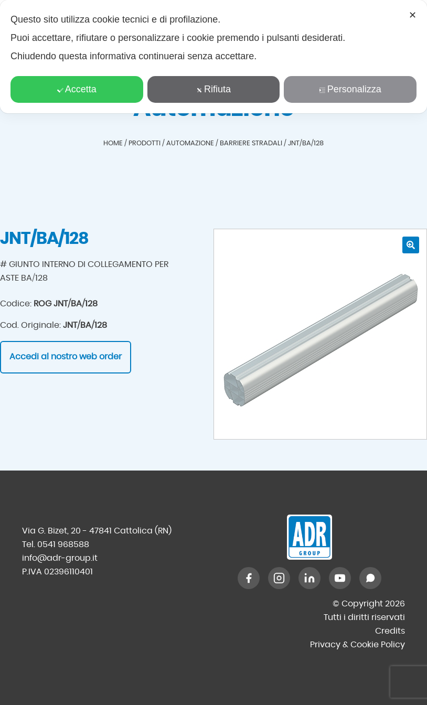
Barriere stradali (251, 143)
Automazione (190, 143)
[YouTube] (340, 578)
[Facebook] (249, 578)
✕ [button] (413, 15)
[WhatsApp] (370, 578)
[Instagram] (279, 578)
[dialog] (213, 56)
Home (113, 143)
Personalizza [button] (350, 89)
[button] (410, 245)
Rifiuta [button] (213, 89)
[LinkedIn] (309, 578)
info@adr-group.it (60, 558)
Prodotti (145, 143)
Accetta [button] (77, 89)
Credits (390, 631)
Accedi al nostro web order (65, 356)
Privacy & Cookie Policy (357, 644)
